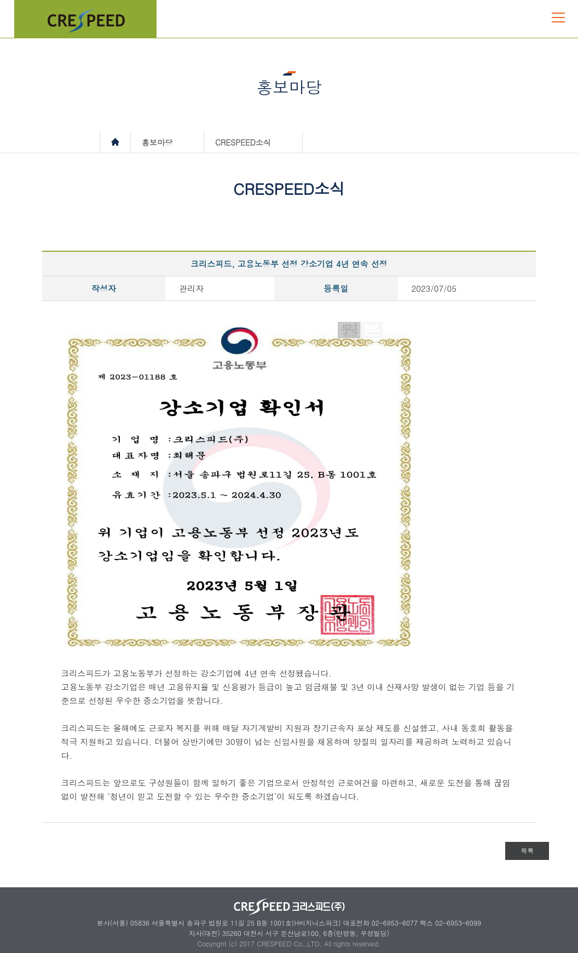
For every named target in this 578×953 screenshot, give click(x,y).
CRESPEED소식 (243, 142)
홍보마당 (157, 142)
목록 (527, 850)
